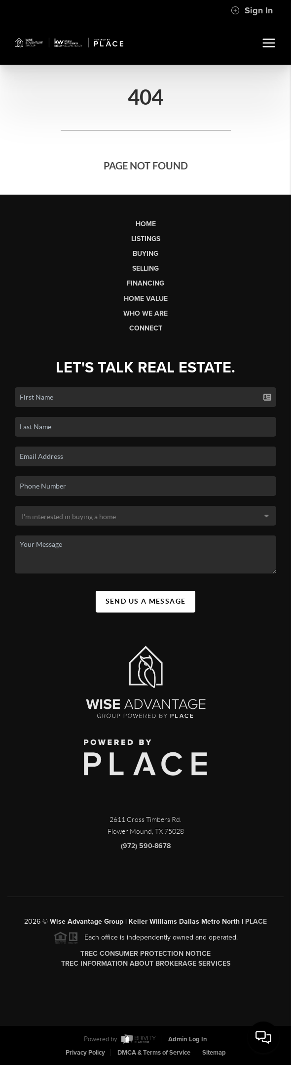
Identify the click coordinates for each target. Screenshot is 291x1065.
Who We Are (145, 313)
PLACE (256, 925)
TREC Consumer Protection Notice (145, 957)
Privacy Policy (85, 1053)
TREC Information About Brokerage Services (145, 967)
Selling (145, 268)
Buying (145, 253)
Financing (145, 283)
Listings (145, 239)
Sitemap (214, 1053)
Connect (145, 328)
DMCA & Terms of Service (153, 1053)
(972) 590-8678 (146, 849)
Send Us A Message (146, 601)
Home (146, 224)
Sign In (252, 10)
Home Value (146, 298)
